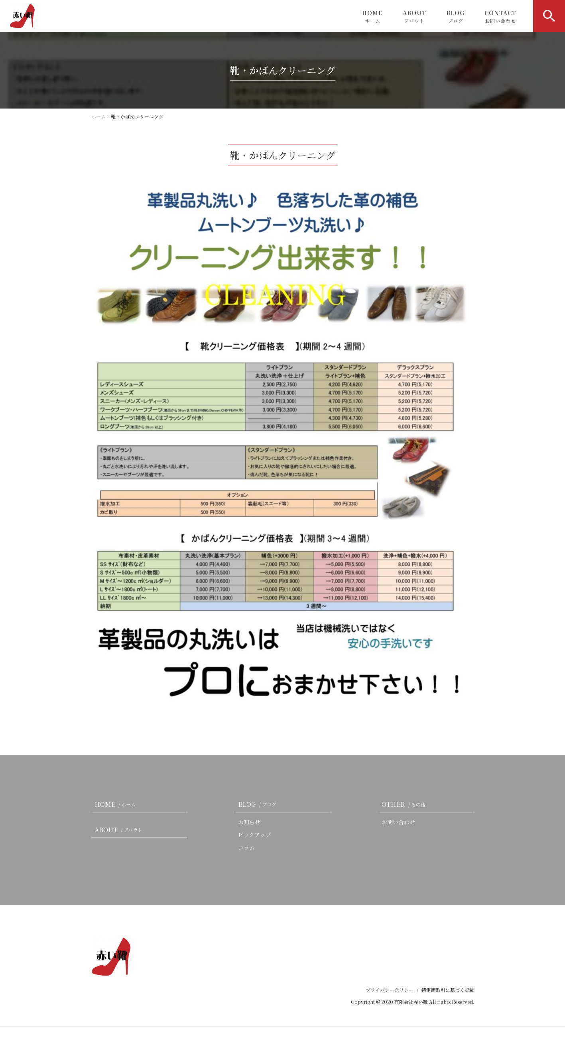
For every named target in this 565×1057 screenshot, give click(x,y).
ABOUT (414, 16)
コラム (246, 848)
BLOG (455, 16)
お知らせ (249, 822)
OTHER (405, 804)
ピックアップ (254, 835)
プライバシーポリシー (389, 989)
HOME (372, 16)
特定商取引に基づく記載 (447, 989)
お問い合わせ (398, 822)
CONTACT (500, 16)
